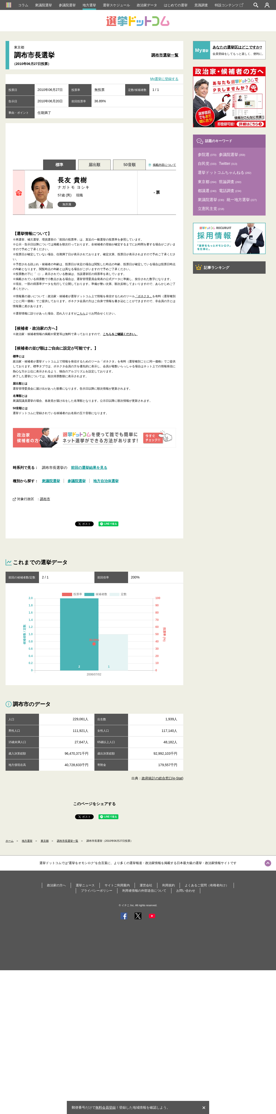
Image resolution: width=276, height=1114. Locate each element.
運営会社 (146, 885)
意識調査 (201, 5)
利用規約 (168, 885)
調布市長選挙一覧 (67, 840)
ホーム (10, 840)
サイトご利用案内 (117, 885)
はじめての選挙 (176, 5)
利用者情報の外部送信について (144, 890)
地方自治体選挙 (106, 481)
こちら (81, 313)
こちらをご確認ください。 (120, 334)
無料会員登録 (105, 1107)
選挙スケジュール (116, 5)
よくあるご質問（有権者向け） (207, 885)
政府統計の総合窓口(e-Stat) (163, 778)
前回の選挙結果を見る (89, 467)
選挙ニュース (85, 885)
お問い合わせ (185, 890)
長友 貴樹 (95, 183)
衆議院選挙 (43, 5)
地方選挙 (89, 5)
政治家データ (147, 5)
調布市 (45, 499)
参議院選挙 (67, 5)
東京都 (45, 840)
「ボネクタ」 (143, 296)
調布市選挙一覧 (164, 55)
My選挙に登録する (164, 79)
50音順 (129, 165)
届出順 (94, 165)
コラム (23, 5)
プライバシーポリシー (96, 890)
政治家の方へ (56, 885)
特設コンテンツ (229, 5)
